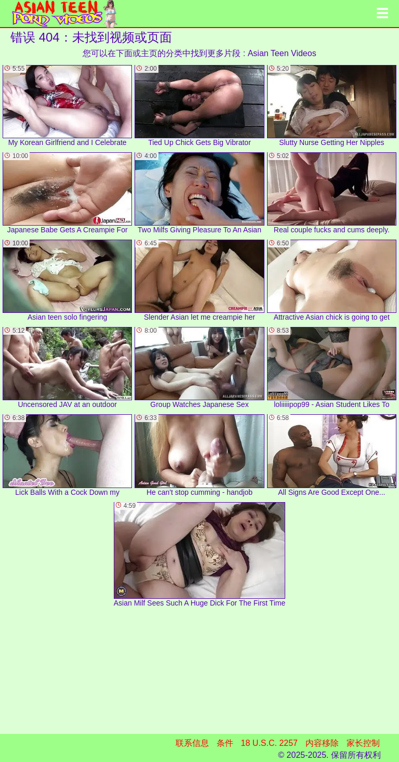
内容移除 (322, 743)
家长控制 (363, 743)
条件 (225, 743)
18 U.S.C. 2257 (269, 743)
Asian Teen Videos (282, 53)
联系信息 (192, 743)
